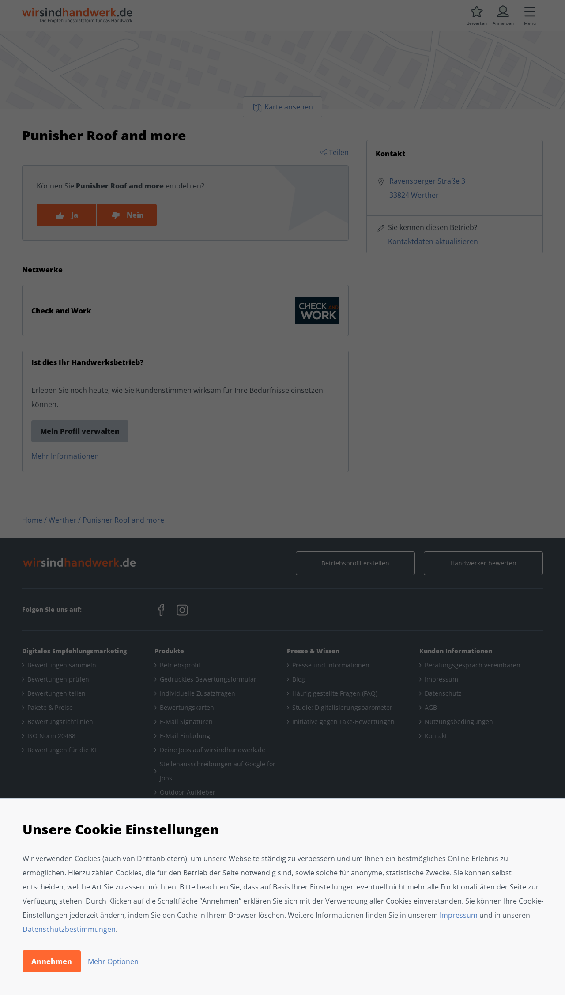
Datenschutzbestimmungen (69, 929)
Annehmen (51, 961)
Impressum (459, 915)
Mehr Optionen (113, 961)
